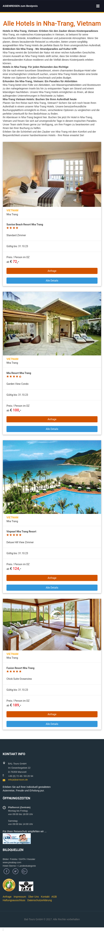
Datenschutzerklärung (39, 900)
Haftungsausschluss (14, 900)
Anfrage (52, 270)
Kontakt (45, 896)
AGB (54, 896)
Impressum (20, 896)
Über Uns (33, 896)
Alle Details (52, 280)
